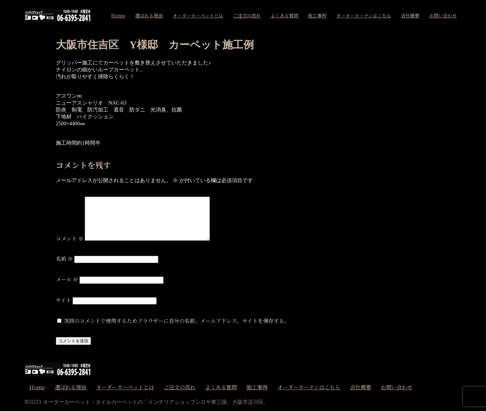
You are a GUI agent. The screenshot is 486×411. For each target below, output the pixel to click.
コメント (69, 238)
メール (67, 279)
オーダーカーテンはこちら (363, 15)
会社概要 (410, 15)
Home (118, 15)
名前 (64, 258)
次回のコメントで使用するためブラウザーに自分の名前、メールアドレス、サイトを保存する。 (176, 321)
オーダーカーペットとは (198, 15)
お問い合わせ (443, 15)
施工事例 (317, 15)
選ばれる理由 (149, 15)
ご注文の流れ (247, 15)
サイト (63, 300)
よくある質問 (284, 15)
